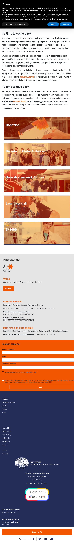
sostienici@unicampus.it (10, 519)
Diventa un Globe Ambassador (28, 151)
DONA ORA (8, 289)
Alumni (4, 406)
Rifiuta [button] (53, 24)
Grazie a (4, 445)
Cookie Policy (6, 438)
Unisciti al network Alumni (25, 177)
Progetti (4, 409)
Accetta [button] (66, 24)
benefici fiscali (19, 101)
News (3, 412)
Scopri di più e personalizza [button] (15, 24)
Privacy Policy (6, 435)
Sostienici (5, 399)
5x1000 (4, 450)
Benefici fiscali (6, 431)
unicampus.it (37, 480)
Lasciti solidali (16, 203)
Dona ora (37, 532)
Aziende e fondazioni (9, 402)
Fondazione (6, 441)
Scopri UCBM (6, 428)
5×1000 (11, 229)
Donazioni (13, 125)
